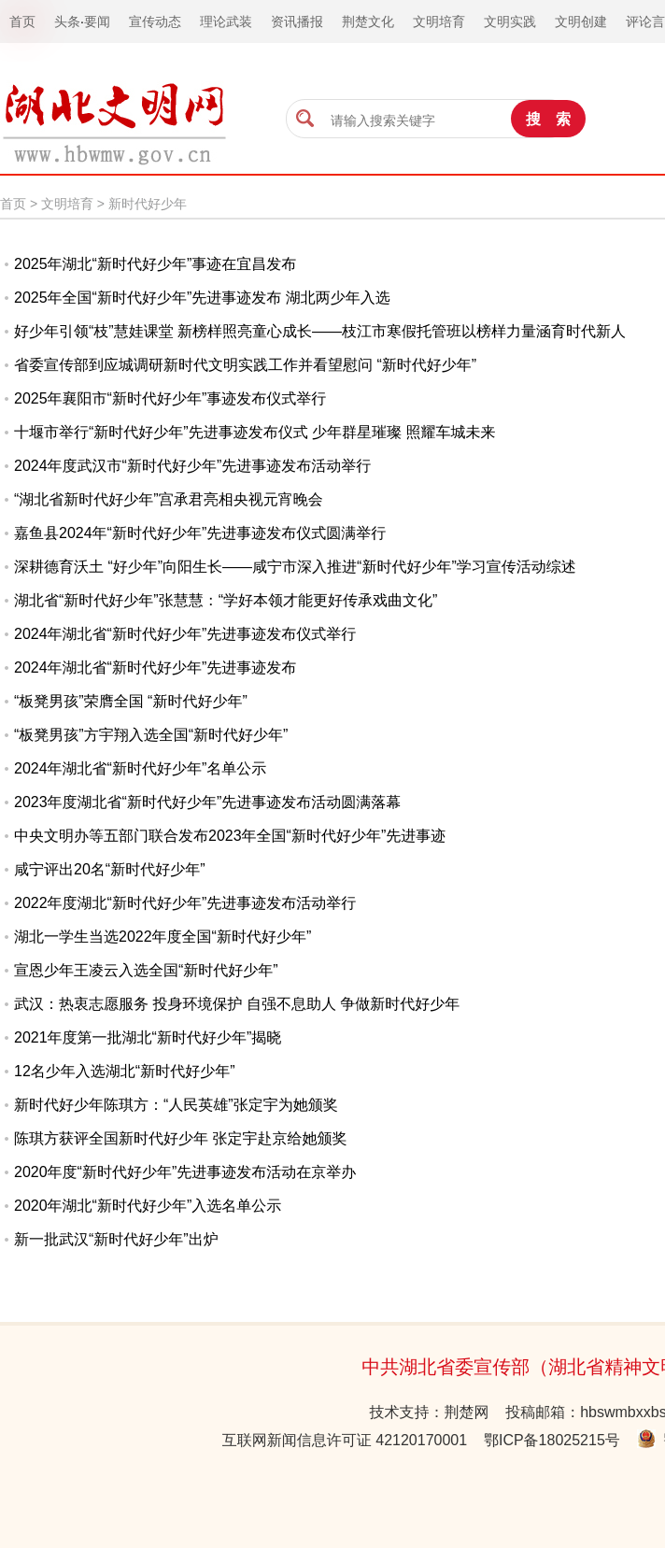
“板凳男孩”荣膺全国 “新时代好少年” (131, 701)
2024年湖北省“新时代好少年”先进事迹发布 (155, 667)
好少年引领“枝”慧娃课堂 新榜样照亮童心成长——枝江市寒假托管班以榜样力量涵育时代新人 (320, 331)
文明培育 (67, 203)
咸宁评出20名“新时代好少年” (109, 869)
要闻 (97, 21)
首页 (13, 203)
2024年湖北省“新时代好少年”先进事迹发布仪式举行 (185, 634)
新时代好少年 (147, 203)
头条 (67, 21)
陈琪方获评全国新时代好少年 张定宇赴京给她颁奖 (180, 1138)
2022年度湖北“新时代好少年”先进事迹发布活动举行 (185, 903)
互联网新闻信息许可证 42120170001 (344, 1440)
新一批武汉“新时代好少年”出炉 (116, 1239)
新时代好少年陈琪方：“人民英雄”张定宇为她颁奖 (176, 1105)
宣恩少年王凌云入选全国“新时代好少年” (146, 970)
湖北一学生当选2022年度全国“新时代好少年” (162, 936)
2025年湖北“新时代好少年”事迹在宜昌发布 (155, 264)
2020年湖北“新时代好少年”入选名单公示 (147, 1206)
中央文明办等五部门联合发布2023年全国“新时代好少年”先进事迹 (230, 836)
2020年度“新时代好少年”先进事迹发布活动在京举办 (185, 1172)
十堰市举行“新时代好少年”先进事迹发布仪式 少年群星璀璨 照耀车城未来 (255, 432)
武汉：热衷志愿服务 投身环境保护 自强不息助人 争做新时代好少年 (237, 1004)
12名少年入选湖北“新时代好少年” (124, 1071)
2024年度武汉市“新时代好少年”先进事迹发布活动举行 (192, 466)
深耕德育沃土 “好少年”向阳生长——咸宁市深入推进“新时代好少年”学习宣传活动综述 (295, 567)
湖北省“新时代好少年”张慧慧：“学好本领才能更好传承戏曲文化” (225, 600)
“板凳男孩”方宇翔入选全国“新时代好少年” (151, 735)
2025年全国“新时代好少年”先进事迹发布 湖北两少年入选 (202, 297)
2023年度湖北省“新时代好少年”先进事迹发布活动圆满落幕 (207, 802)
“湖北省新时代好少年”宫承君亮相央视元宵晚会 (168, 499)
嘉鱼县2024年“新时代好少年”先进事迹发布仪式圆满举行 (200, 533)
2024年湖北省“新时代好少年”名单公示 (140, 768)
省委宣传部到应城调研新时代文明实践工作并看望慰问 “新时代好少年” (245, 365)
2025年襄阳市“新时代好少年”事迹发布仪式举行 (170, 398)
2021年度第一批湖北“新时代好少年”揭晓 (147, 1037)
